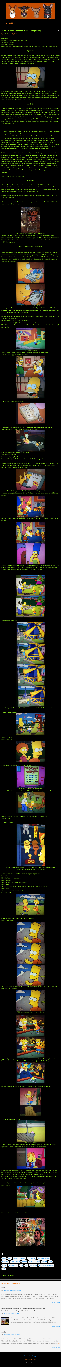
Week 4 (3, 1287)
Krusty (44, 1262)
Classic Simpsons (19, 1258)
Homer (24, 1262)
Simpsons (33, 1265)
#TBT (4, 1258)
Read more (56, 1303)
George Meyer (15, 1262)
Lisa (50, 1262)
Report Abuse (30, 1363)
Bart (9, 1258)
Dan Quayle (31, 1258)
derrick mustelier (44, 1258)
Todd (3, 1269)
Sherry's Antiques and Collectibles (33, 234)
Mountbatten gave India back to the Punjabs (31, 1147)
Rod (26, 1265)
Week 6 (3, 1332)
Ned (21, 1265)
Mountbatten (13, 1265)
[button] (58, 31)
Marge (4, 1265)
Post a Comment (8, 1275)
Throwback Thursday (46, 1265)
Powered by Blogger (30, 1356)
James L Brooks (34, 1262)
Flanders (5, 1262)
